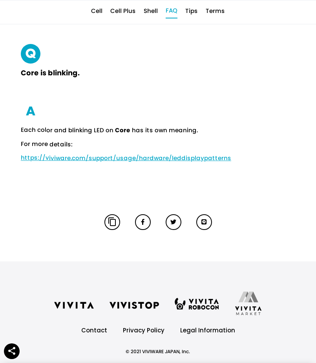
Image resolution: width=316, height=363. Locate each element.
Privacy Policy (143, 330)
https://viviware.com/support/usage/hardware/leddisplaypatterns (125, 157)
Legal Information (207, 330)
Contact (94, 330)
